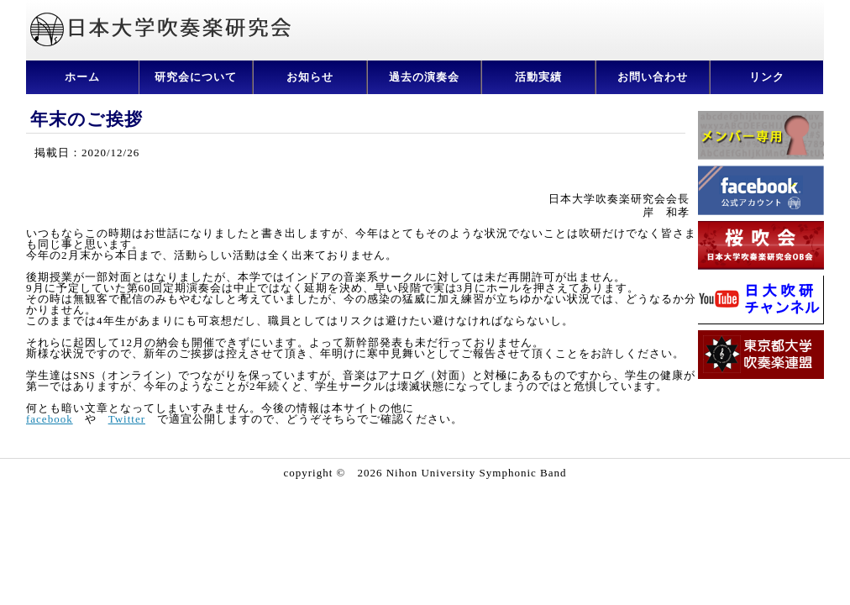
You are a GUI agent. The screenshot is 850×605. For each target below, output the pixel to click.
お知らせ (309, 77)
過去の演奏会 (424, 77)
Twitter (126, 419)
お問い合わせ (652, 77)
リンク (766, 77)
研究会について (196, 77)
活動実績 (538, 77)
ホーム (82, 77)
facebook (49, 419)
